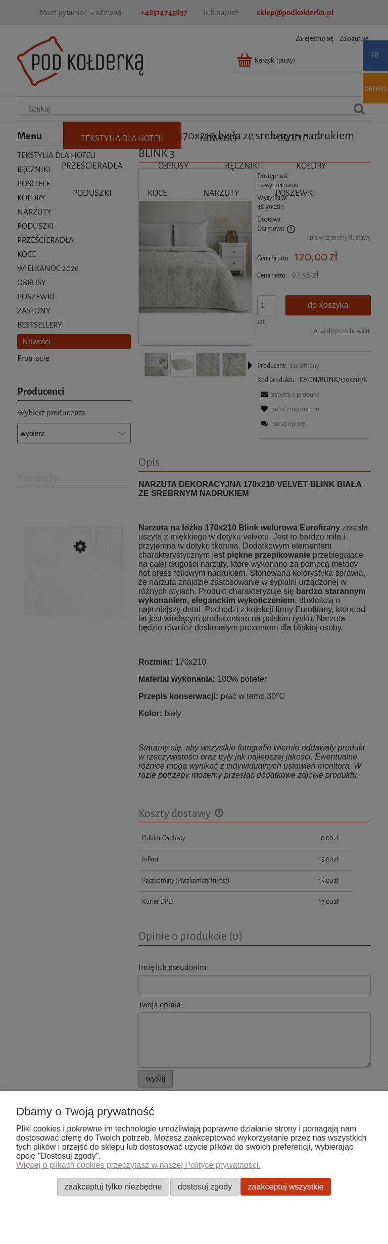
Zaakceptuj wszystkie (286, 1186)
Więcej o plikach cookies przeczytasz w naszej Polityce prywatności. (138, 1165)
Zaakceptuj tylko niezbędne (113, 1186)
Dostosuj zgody (205, 1186)
